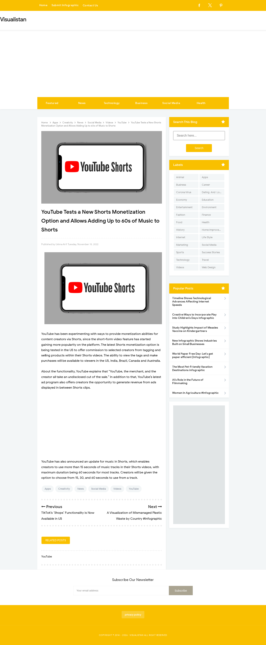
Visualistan (137, 635)
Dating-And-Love (212, 192)
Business (141, 103)
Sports (180, 252)
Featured (52, 103)
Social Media (171, 103)
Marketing (182, 244)
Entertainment (184, 207)
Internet (180, 237)
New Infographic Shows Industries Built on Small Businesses (194, 342)
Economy (181, 199)
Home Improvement (213, 229)
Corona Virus (183, 192)
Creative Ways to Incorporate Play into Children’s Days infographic (194, 316)
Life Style (207, 237)
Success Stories (211, 252)
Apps (48, 488)
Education (207, 199)
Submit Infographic (65, 5)
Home (43, 5)
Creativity (64, 488)
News (82, 103)
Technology (112, 103)
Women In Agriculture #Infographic (195, 393)
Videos (117, 488)
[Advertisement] (133, 67)
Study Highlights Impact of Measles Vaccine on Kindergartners (195, 329)
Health (201, 103)
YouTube (134, 488)
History (180, 229)
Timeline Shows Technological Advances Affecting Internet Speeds (191, 302)
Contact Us (90, 5)
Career (206, 184)
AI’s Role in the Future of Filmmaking (187, 381)
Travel (205, 260)
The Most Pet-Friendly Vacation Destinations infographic (192, 368)
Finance (206, 214)
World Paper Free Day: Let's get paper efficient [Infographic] (192, 355)
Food (179, 222)
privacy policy (133, 614)
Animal (180, 177)
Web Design (208, 267)
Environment (209, 207)
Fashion (180, 214)
